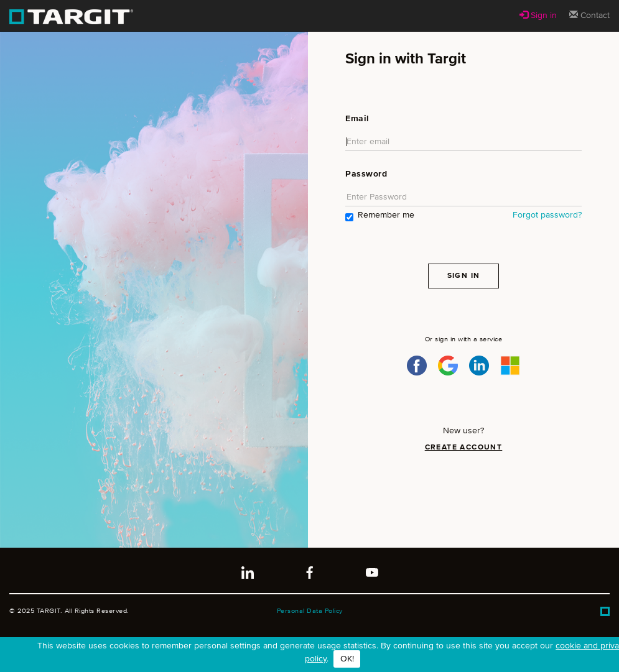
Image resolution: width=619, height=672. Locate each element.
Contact (589, 15)
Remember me (379, 216)
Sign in (538, 15)
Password (366, 174)
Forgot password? (547, 215)
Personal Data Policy (310, 610)
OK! (347, 659)
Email (357, 118)
